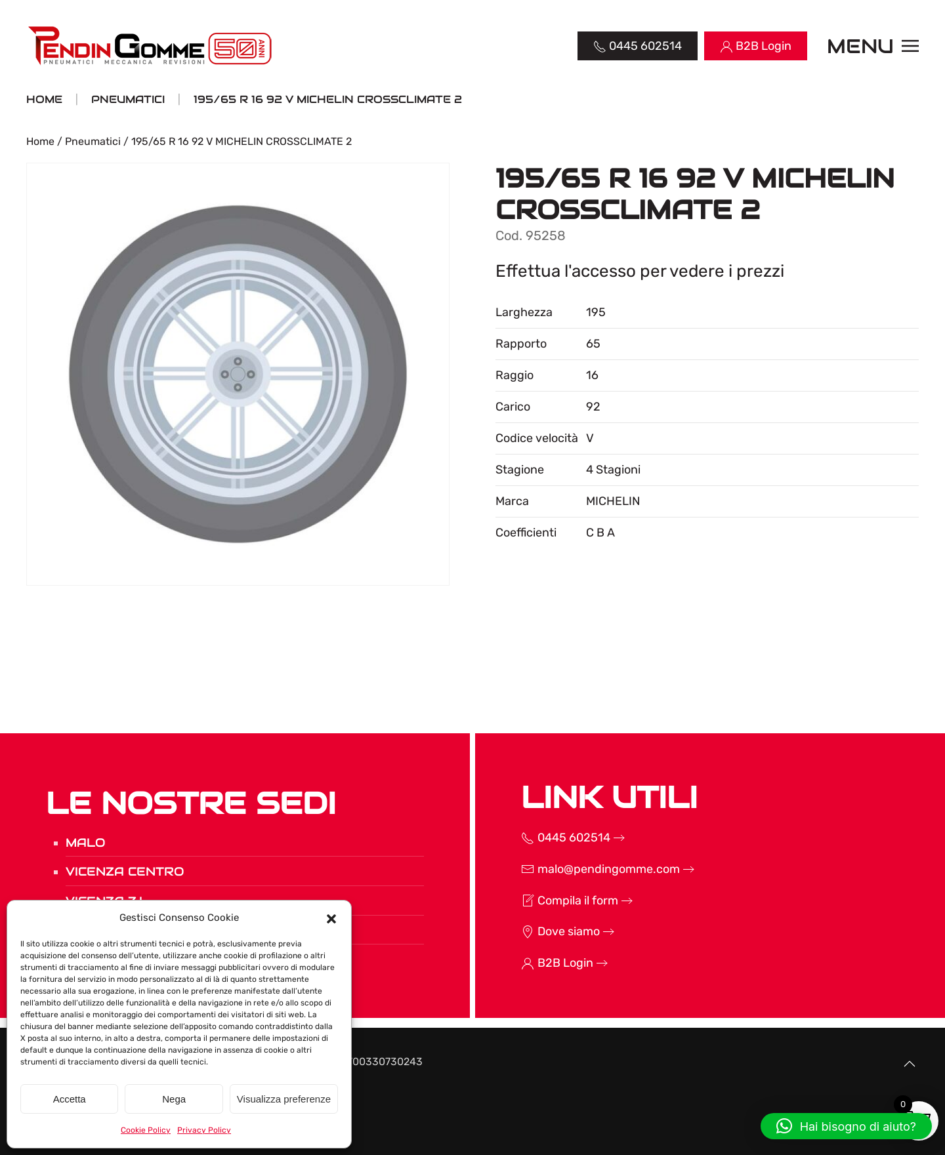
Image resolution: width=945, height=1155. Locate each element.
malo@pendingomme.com (569, 869)
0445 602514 (534, 837)
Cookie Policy (146, 1130)
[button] (331, 917)
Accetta (69, 1098)
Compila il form (538, 900)
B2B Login (526, 963)
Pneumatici (93, 141)
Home (40, 141)
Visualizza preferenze (284, 1098)
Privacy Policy (204, 1130)
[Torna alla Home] (151, 46)
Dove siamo (529, 931)
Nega (174, 1098)
